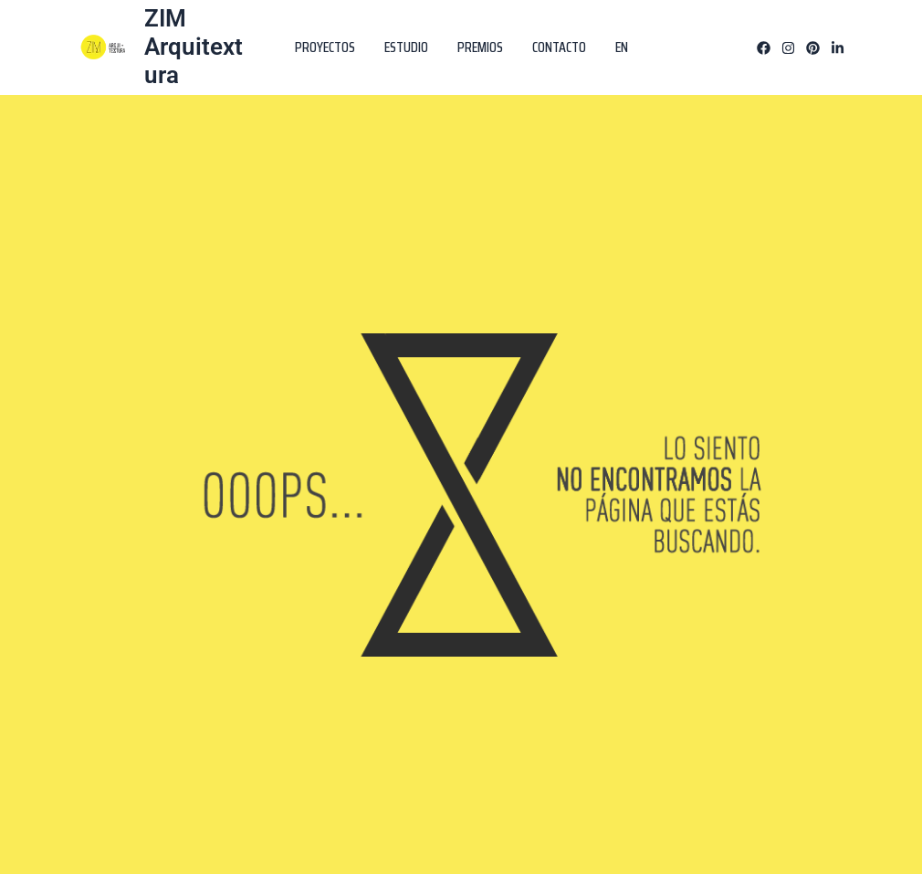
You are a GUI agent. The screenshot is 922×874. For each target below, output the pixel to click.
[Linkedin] (837, 48)
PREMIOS (480, 47)
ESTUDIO (406, 47)
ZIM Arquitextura (193, 47)
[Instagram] (788, 48)
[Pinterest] (813, 48)
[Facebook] (763, 48)
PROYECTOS (325, 47)
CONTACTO (559, 47)
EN (621, 47)
